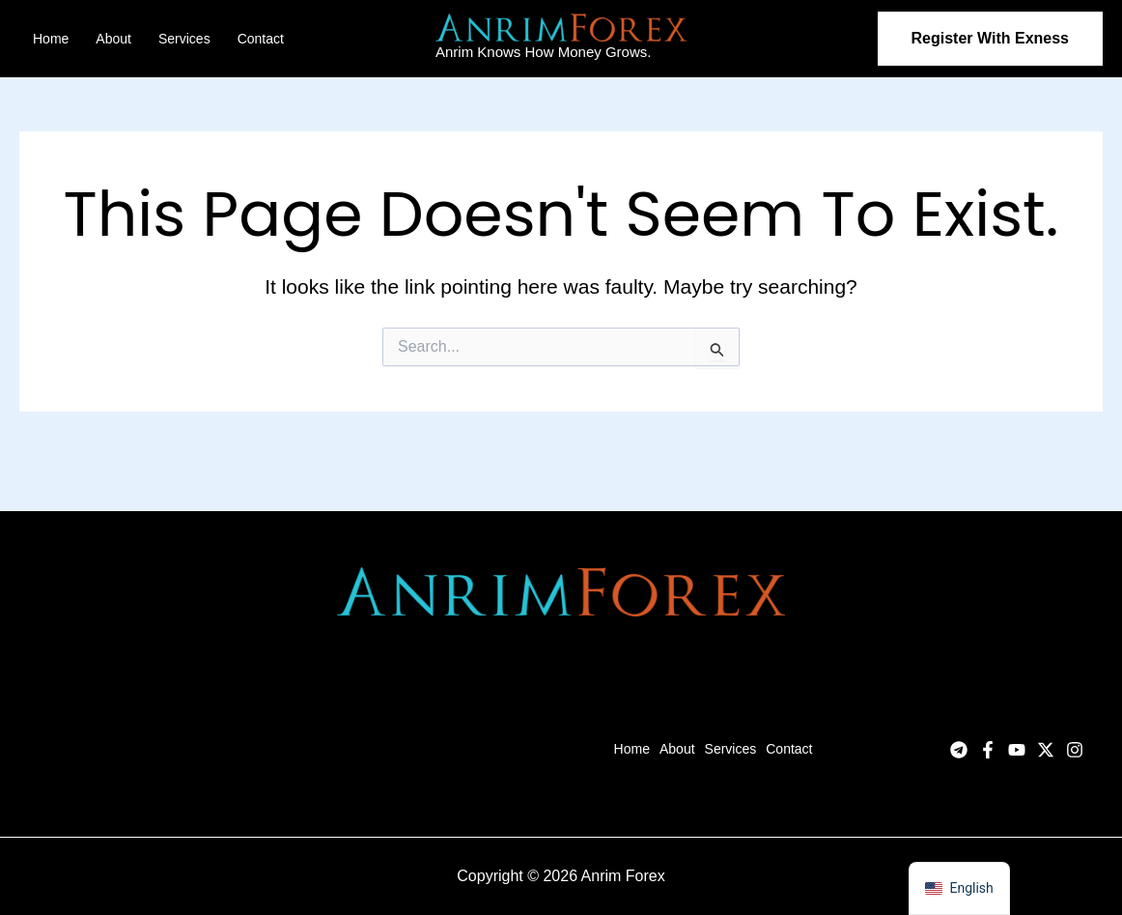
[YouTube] (1016, 749)
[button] (990, 39)
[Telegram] (959, 749)
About (113, 38)
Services (184, 38)
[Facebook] (987, 749)
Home (51, 38)
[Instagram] (1074, 749)
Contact (261, 38)
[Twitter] (1045, 749)
